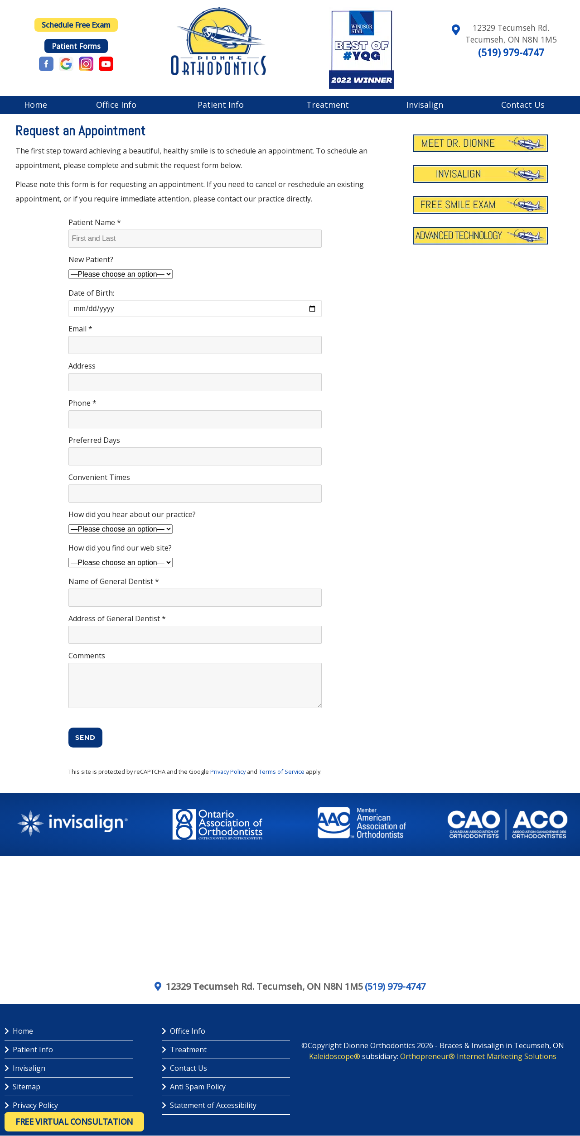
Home (35, 104)
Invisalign (424, 104)
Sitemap (22, 1087)
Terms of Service (281, 771)
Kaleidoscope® (334, 1056)
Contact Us (523, 104)
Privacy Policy (228, 771)
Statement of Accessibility (209, 1105)
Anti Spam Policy (194, 1087)
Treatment (327, 104)
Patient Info (221, 104)
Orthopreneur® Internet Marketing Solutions (478, 1056)
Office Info (116, 104)
